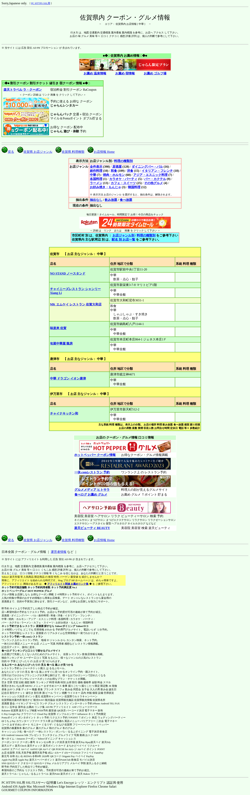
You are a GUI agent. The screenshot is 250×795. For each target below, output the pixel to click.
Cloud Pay (42, 714)
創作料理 (96, 170)
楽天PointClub (63, 759)
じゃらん (24, 773)
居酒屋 (117, 166)
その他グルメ (153, 183)
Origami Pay (68, 756)
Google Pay (14, 714)
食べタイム (8, 738)
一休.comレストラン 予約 (92, 472)
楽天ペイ (96, 742)
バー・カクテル (155, 179)
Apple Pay (23, 759)
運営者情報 (58, 551)
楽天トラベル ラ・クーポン (22, 89)
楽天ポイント (68, 773)
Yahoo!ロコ (82, 626)
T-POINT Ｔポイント (79, 717)
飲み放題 (111, 199)
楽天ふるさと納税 (96, 763)
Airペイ (25, 749)
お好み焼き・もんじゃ (105, 187)
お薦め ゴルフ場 (155, 73)
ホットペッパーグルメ (14, 590)
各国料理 (96, 179)
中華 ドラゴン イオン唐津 (68, 378)
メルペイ (75, 763)
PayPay (90, 756)
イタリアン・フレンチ (157, 170)
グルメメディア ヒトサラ (92, 489)
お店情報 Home (101, 151)
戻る (8, 151)
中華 (93, 174)
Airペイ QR (49, 749)
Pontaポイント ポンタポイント (19, 717)
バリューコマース (87, 706)
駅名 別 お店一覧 (123, 239)
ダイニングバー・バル (147, 166)
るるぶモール (9, 664)
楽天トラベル (9, 773)
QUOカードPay (42, 763)
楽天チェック (34, 745)
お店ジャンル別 (123, 235)
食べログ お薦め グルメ (90, 494)
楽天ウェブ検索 (28, 710)
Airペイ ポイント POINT (91, 749)
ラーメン (96, 183)
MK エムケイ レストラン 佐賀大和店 (76, 304)
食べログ (7, 650)
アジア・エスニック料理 (150, 174)
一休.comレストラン (31, 636)
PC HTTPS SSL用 (40, 3)
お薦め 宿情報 (125, 73)
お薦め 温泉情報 (95, 73)
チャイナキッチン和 (64, 413)
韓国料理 (134, 187)
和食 (114, 170)
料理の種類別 (123, 161)
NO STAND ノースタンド (67, 273)
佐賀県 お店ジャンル (34, 151)
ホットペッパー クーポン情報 (95, 455)
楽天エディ (8, 745)
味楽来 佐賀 (58, 328)
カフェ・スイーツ (123, 183)
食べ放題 (126, 199)
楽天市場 (70, 742)
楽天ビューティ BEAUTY (92, 528)
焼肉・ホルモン (114, 174)
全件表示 (96, 166)
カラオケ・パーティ (123, 179)
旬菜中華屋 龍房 (61, 343)
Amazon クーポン (26, 738)
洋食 (130, 170)
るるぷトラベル (40, 773)
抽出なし (96, 199)
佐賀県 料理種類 (69, 151)
